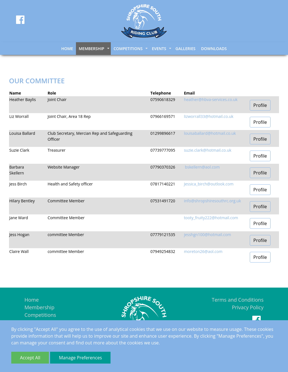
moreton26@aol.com (203, 251)
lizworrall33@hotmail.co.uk (208, 116)
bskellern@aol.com (202, 167)
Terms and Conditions (238, 299)
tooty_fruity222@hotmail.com (211, 217)
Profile (260, 105)
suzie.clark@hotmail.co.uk (207, 150)
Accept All (30, 358)
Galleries (185, 48)
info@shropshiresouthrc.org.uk (212, 200)
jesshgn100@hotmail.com (207, 234)
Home (67, 48)
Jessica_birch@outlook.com (208, 184)
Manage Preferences (80, 358)
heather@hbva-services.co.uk (211, 99)
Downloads (214, 48)
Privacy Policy (248, 307)
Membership (39, 307)
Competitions (40, 315)
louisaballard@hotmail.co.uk (210, 133)
